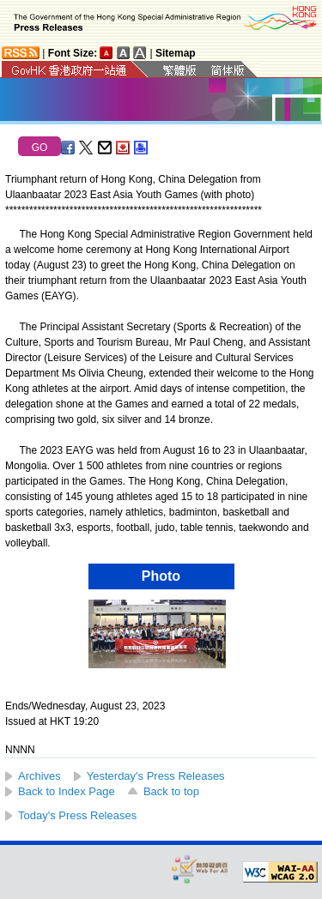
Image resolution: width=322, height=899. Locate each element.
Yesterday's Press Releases (156, 775)
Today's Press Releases (77, 815)
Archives (39, 775)
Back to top (171, 791)
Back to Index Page (66, 791)
